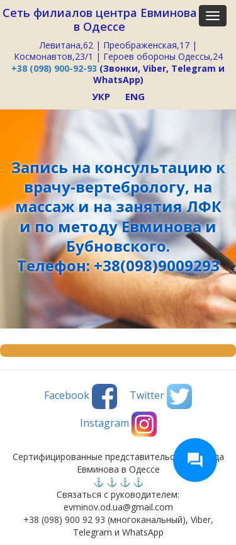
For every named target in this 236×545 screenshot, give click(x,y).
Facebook (80, 396)
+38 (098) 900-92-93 (54, 68)
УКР (101, 96)
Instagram (118, 424)
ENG (135, 96)
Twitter (161, 396)
